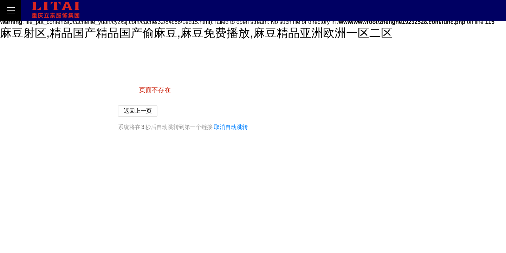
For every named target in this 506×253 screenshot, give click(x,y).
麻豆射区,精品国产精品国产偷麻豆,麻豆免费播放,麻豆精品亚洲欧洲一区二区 (196, 32)
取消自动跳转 (231, 127)
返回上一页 (138, 111)
